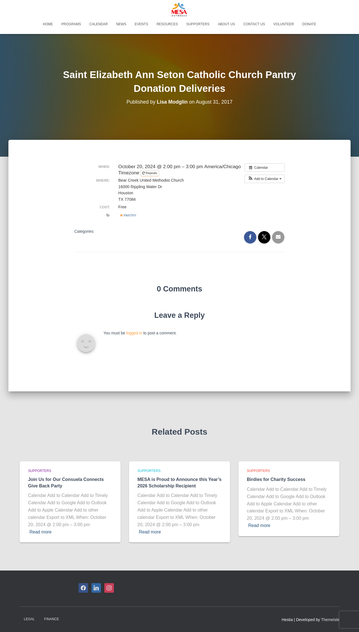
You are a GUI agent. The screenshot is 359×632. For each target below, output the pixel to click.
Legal (29, 619)
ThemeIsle (330, 619)
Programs (71, 24)
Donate (309, 24)
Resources (167, 24)
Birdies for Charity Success (276, 479)
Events (141, 24)
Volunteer (283, 24)
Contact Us (254, 24)
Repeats (150, 173)
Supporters (197, 24)
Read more (40, 532)
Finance (51, 619)
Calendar (98, 24)
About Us (226, 24)
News (121, 24)
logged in (134, 333)
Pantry (128, 215)
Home (48, 24)
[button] (264, 179)
